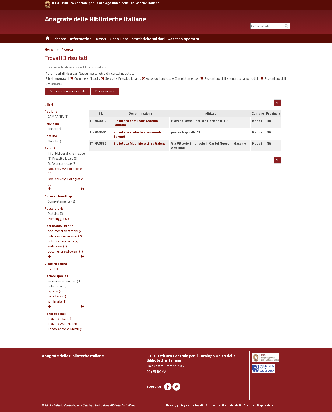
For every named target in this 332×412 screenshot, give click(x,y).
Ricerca (67, 49)
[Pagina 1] (277, 102)
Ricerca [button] (59, 39)
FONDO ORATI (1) (61, 318)
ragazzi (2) (55, 291)
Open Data (119, 39)
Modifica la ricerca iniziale (67, 91)
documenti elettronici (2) (65, 230)
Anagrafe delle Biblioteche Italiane (95, 19)
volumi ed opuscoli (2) (63, 241)
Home (49, 49)
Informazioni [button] (81, 39)
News (101, 39)
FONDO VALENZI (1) (62, 323)
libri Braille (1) (57, 301)
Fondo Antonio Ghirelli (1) (66, 328)
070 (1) (53, 268)
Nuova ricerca (105, 91)
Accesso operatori (184, 39)
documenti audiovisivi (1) (65, 251)
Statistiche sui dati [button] (148, 39)
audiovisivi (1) (57, 246)
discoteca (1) (57, 296)
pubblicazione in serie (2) (65, 236)
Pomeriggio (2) (58, 218)
